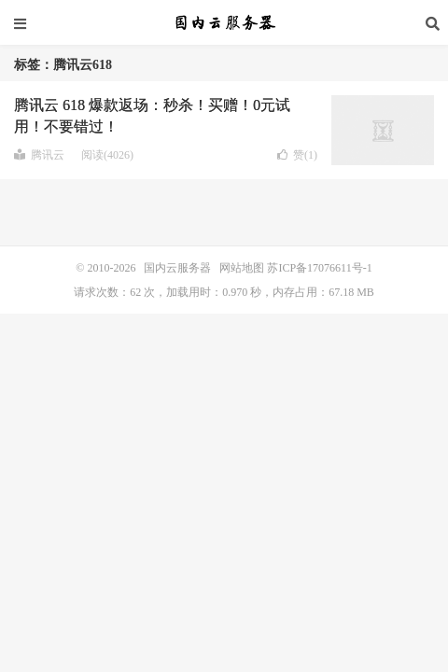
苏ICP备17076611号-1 (319, 267)
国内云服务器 (224, 23)
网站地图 (241, 267)
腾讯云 (39, 154)
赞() (297, 154)
